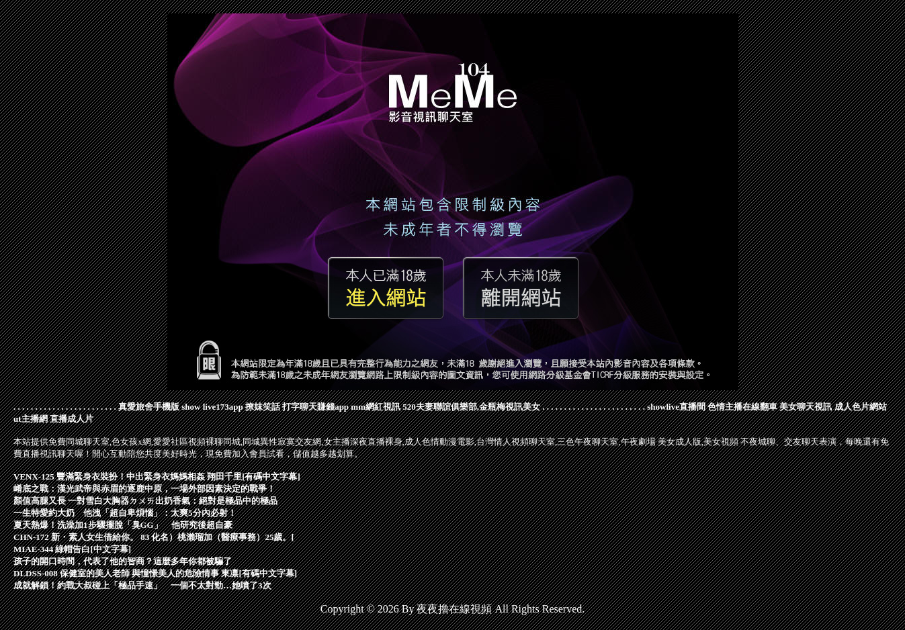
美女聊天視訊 (805, 407)
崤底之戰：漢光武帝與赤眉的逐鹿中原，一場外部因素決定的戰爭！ (144, 489)
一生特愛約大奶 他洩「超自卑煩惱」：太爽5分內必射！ (124, 513)
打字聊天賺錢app (315, 407)
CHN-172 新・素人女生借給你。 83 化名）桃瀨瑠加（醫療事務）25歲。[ (153, 537)
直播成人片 (71, 419)
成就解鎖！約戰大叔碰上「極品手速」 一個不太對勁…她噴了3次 (142, 585)
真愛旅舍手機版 (148, 407)
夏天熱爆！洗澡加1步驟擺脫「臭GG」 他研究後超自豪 (122, 525)
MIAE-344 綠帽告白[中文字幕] (72, 549)
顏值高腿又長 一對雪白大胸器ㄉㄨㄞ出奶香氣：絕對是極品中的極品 (145, 501)
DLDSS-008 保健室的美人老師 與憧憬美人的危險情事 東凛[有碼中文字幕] (155, 573)
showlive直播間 (676, 407)
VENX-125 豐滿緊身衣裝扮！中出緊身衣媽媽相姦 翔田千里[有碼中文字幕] (156, 476)
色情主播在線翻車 (742, 407)
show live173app (212, 407)
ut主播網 (30, 419)
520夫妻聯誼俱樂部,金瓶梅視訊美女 (471, 407)
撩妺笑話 (262, 407)
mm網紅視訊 (375, 407)
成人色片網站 (860, 407)
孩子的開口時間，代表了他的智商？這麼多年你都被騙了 (122, 561)
